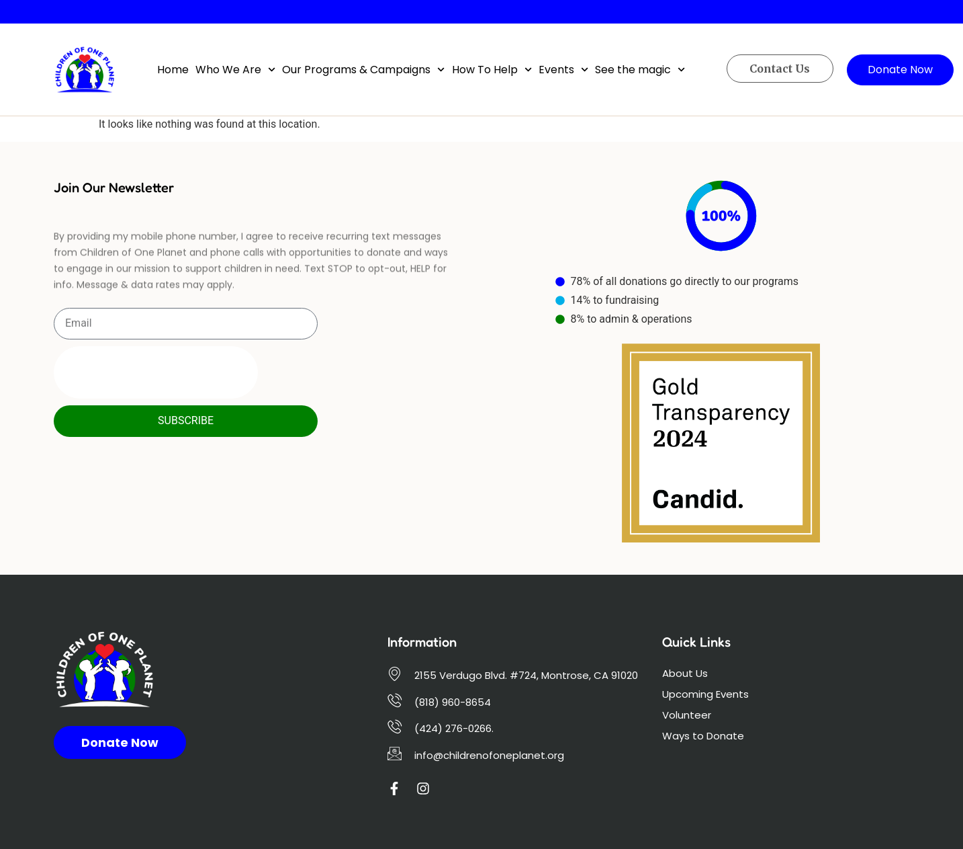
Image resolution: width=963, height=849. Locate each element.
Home (173, 69)
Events (563, 69)
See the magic (640, 69)
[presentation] (156, 372)
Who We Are (235, 69)
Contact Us (779, 68)
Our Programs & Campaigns (363, 69)
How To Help (492, 69)
